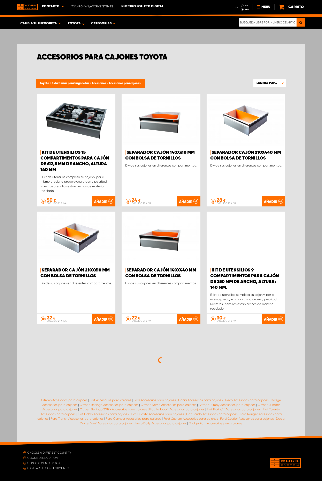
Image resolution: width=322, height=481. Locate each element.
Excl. (247, 9)
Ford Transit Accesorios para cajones (77, 418)
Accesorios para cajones (125, 83)
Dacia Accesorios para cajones (200, 400)
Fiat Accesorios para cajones (110, 400)
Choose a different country (49, 452)
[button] (269, 83)
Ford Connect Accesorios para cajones (133, 418)
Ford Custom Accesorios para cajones (190, 418)
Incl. (247, 6)
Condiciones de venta (43, 463)
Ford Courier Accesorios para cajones (247, 418)
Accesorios (99, 83)
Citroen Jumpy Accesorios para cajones (227, 405)
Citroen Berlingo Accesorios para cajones (109, 405)
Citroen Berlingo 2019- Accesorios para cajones (113, 409)
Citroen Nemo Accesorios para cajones (168, 405)
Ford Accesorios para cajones (154, 400)
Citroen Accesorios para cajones (64, 400)
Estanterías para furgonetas (71, 83)
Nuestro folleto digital (142, 6)
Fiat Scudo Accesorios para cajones (212, 414)
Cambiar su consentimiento (48, 468)
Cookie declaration (42, 457)
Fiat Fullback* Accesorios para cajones (177, 409)
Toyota (45, 83)
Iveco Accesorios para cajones (247, 400)
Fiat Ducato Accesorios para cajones (157, 414)
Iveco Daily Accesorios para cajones (160, 423)
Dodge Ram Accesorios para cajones (215, 423)
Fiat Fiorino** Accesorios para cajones (234, 409)
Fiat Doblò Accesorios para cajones (103, 414)
